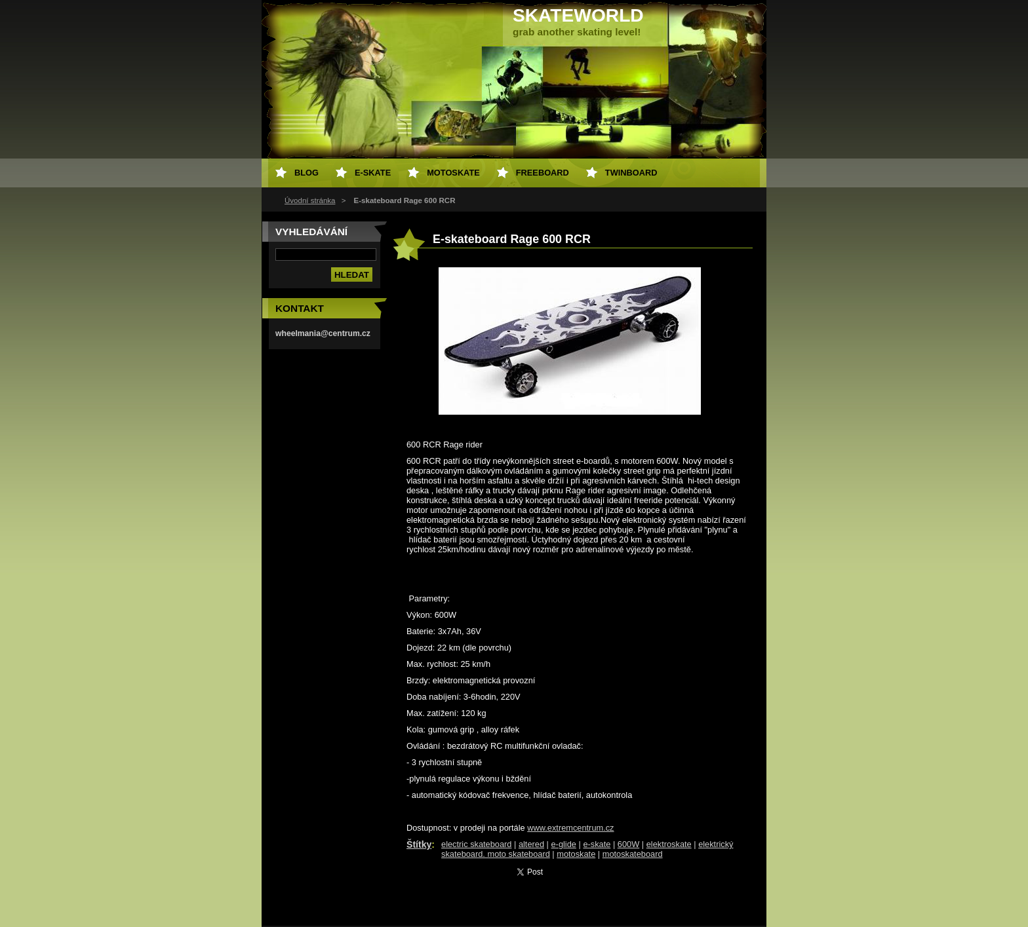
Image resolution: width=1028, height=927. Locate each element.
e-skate (596, 844)
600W (628, 844)
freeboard (542, 173)
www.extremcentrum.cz (570, 828)
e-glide (563, 844)
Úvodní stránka (310, 200)
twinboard (631, 173)
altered (531, 844)
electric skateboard (476, 844)
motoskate (576, 854)
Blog (306, 173)
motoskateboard (633, 854)
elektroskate (669, 844)
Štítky (418, 844)
